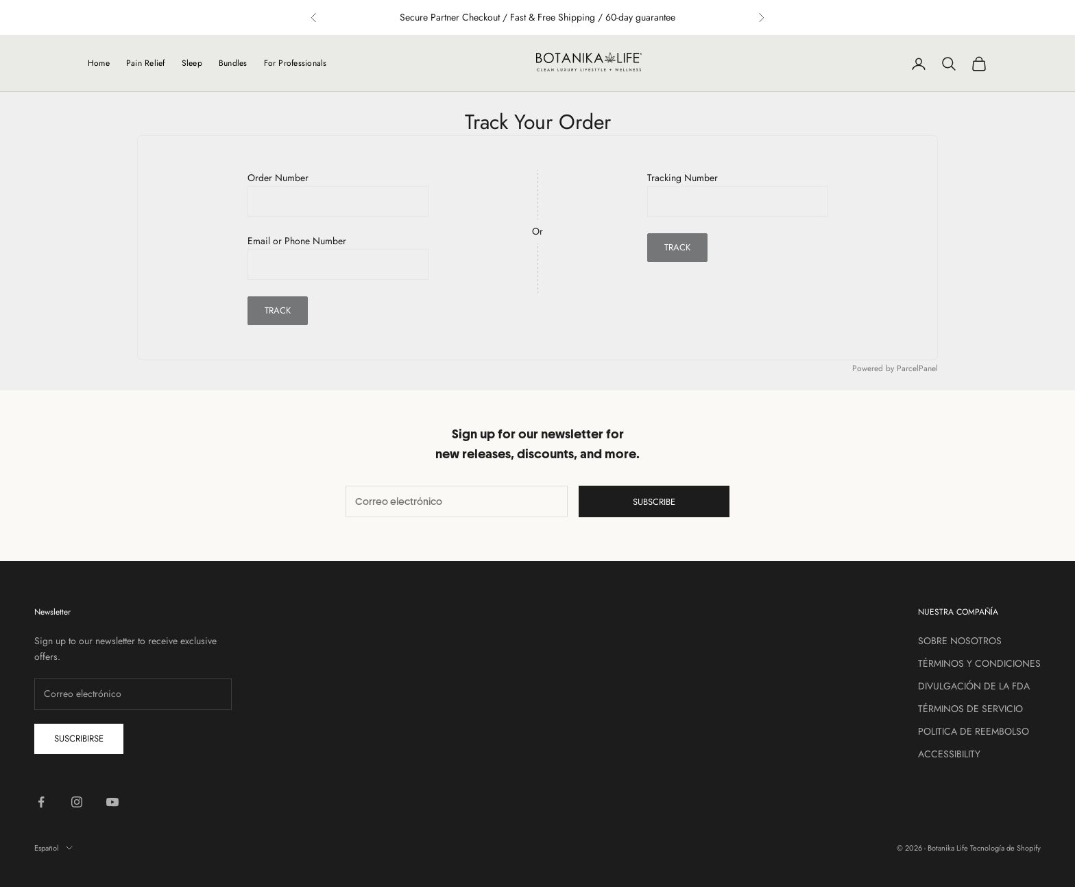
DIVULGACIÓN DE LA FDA (974, 686)
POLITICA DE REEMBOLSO (973, 731)
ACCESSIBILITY (949, 754)
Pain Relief (145, 63)
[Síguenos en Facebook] (41, 802)
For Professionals (295, 63)
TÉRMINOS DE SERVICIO (970, 708)
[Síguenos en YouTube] (112, 802)
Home (99, 63)
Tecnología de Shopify (1005, 847)
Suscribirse (79, 738)
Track (278, 310)
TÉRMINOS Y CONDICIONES (979, 663)
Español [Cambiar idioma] (53, 847)
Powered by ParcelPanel (895, 368)
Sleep (192, 63)
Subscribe (654, 501)
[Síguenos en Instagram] (77, 802)
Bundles (233, 63)
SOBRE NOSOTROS (960, 641)
